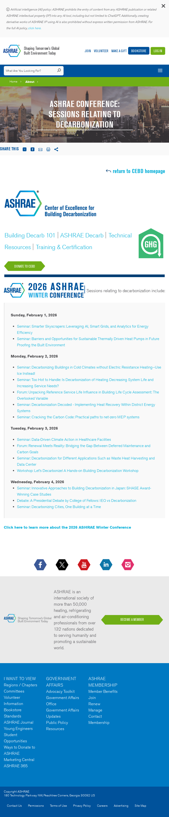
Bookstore (138, 51)
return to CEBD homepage (139, 171)
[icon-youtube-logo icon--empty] (84, 565)
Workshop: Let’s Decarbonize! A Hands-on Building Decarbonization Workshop (77, 470)
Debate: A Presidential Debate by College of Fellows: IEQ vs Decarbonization (76, 500)
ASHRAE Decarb (82, 235)
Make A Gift (119, 51)
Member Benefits (103, 691)
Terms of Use (58, 806)
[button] (163, 7)
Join (88, 51)
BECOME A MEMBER (132, 619)
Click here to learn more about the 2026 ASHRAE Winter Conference (68, 527)
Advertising (121, 806)
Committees (14, 691)
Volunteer (101, 51)
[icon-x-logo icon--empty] (62, 565)
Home (13, 81)
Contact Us (14, 806)
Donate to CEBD (24, 266)
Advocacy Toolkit (60, 691)
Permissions (36, 806)
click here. (35, 28)
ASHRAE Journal (18, 722)
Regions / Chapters (20, 685)
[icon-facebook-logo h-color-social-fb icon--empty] (40, 565)
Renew (94, 703)
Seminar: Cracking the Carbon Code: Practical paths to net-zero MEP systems (78, 417)
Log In (158, 51)
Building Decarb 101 (31, 235)
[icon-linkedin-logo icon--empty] (106, 565)
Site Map (140, 806)
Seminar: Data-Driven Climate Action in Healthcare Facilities (64, 439)
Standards (12, 716)
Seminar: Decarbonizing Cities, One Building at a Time (59, 506)
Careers (102, 806)
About (29, 82)
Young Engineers (18, 728)
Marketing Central (19, 759)
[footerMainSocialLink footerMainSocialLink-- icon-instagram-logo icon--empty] (128, 565)
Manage (95, 710)
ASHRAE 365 (16, 765)
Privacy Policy (82, 806)
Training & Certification (65, 247)
